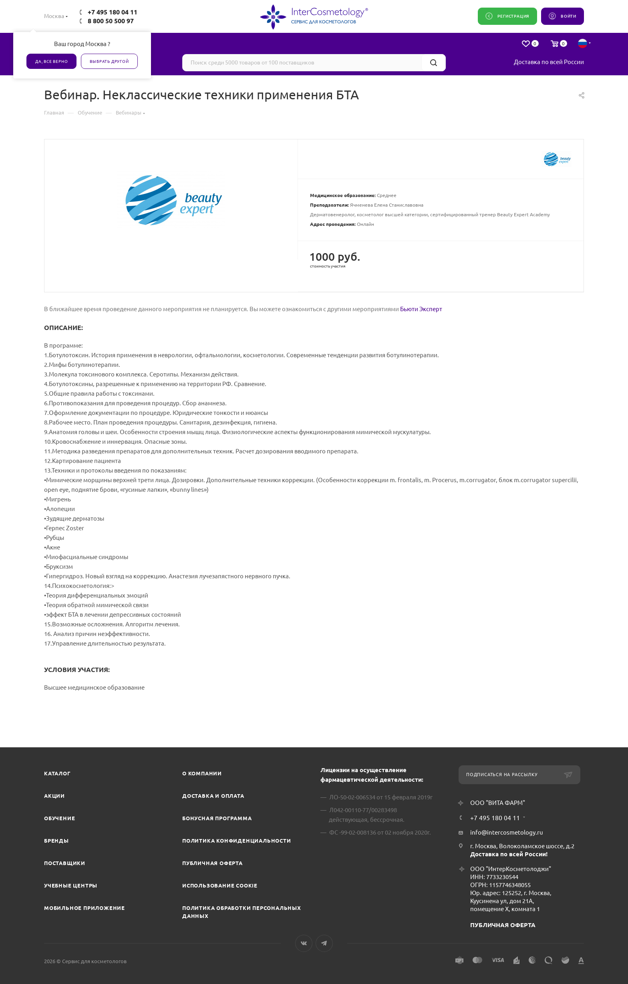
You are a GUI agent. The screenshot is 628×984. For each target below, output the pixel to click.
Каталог (57, 773)
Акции (54, 796)
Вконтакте (303, 943)
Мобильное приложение (84, 908)
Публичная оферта (212, 863)
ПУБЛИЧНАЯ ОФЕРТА (502, 925)
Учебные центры (70, 885)
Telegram (324, 943)
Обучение (59, 818)
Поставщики (64, 863)
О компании (202, 773)
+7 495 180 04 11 (112, 12)
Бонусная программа (217, 818)
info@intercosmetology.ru (506, 832)
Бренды (56, 840)
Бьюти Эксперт (421, 309)
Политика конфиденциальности (236, 840)
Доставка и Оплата (213, 796)
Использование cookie (220, 885)
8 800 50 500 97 (111, 20)
